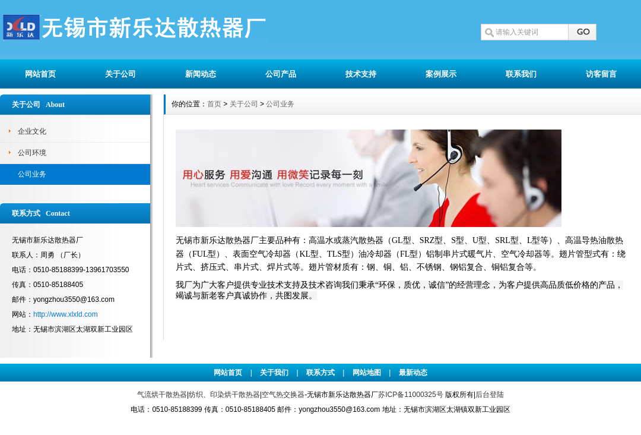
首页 (214, 104)
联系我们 (521, 74)
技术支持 (360, 74)
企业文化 (32, 131)
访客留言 (601, 74)
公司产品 (280, 74)
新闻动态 (200, 74)
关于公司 (120, 74)
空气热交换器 (283, 394)
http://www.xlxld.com (65, 314)
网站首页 (40, 74)
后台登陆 (489, 394)
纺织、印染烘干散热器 (224, 394)
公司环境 (32, 153)
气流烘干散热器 (162, 394)
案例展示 (441, 74)
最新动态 (413, 372)
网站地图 (367, 372)
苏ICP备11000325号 (410, 394)
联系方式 (320, 372)
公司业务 (32, 174)
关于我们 (274, 372)
